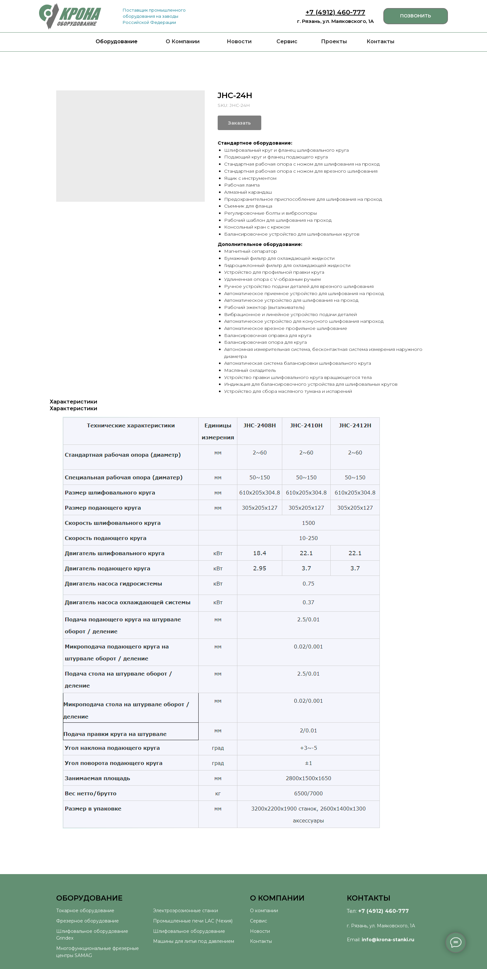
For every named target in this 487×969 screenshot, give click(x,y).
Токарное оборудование (85, 910)
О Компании (183, 41)
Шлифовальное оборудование (189, 931)
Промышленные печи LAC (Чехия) (193, 921)
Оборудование (117, 41)
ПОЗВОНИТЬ (415, 16)
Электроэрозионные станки (185, 910)
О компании (264, 910)
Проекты (334, 41)
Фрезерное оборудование (87, 921)
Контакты (380, 41)
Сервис (286, 41)
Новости (239, 41)
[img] (70, 16)
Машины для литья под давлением (193, 941)
